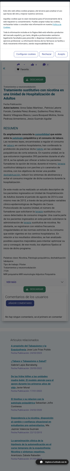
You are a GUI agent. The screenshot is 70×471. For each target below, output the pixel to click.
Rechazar (46, 50)
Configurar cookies (26, 50)
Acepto (61, 50)
